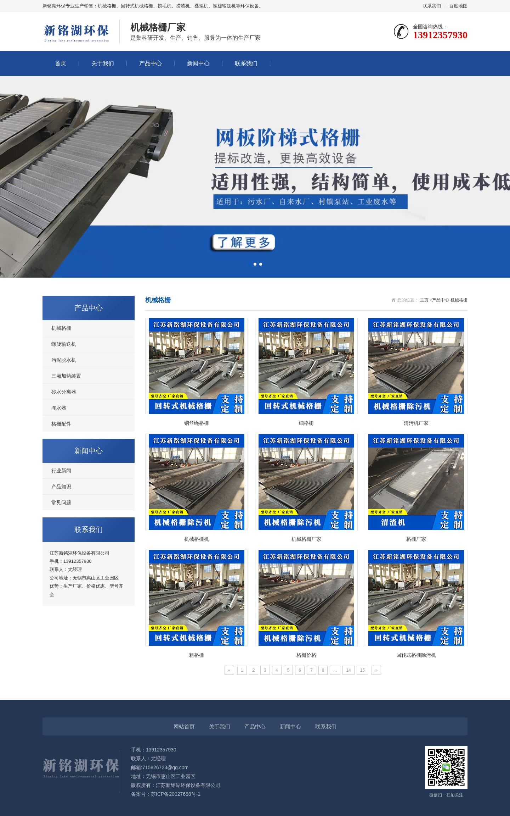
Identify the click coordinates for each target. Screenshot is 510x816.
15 (362, 670)
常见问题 (61, 502)
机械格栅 (61, 328)
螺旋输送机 (63, 344)
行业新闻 (61, 470)
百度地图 (458, 6)
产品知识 (61, 486)
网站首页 (184, 726)
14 (348, 670)
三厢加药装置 (66, 376)
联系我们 (432, 6)
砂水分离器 (63, 392)
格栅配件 (61, 424)
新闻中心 (198, 63)
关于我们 (102, 63)
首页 (60, 63)
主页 (424, 300)
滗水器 (58, 408)
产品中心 (150, 63)
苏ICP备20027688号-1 (175, 794)
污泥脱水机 (63, 360)
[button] (249, 264)
